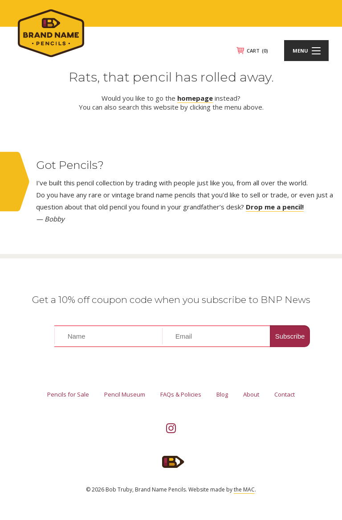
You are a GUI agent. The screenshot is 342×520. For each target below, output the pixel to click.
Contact (284, 394)
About (251, 394)
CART (257, 50)
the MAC (244, 489)
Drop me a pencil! (275, 206)
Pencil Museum (124, 394)
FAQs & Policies (180, 394)
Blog (222, 394)
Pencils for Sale (68, 394)
